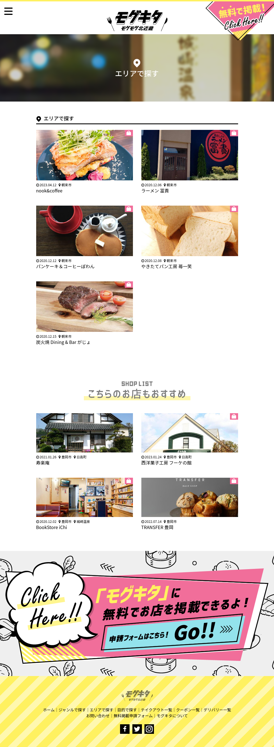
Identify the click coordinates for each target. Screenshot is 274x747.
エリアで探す (101, 709)
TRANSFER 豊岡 (157, 527)
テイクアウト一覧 (156, 709)
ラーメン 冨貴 (155, 190)
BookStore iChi (51, 527)
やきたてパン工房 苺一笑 (166, 266)
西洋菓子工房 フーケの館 (166, 462)
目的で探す (127, 709)
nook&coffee (49, 190)
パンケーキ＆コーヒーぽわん (65, 266)
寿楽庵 (43, 462)
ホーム (49, 709)
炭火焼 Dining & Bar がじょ (63, 342)
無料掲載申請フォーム (133, 715)
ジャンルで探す (72, 709)
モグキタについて (172, 715)
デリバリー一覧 (217, 709)
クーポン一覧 (188, 709)
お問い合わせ (98, 715)
